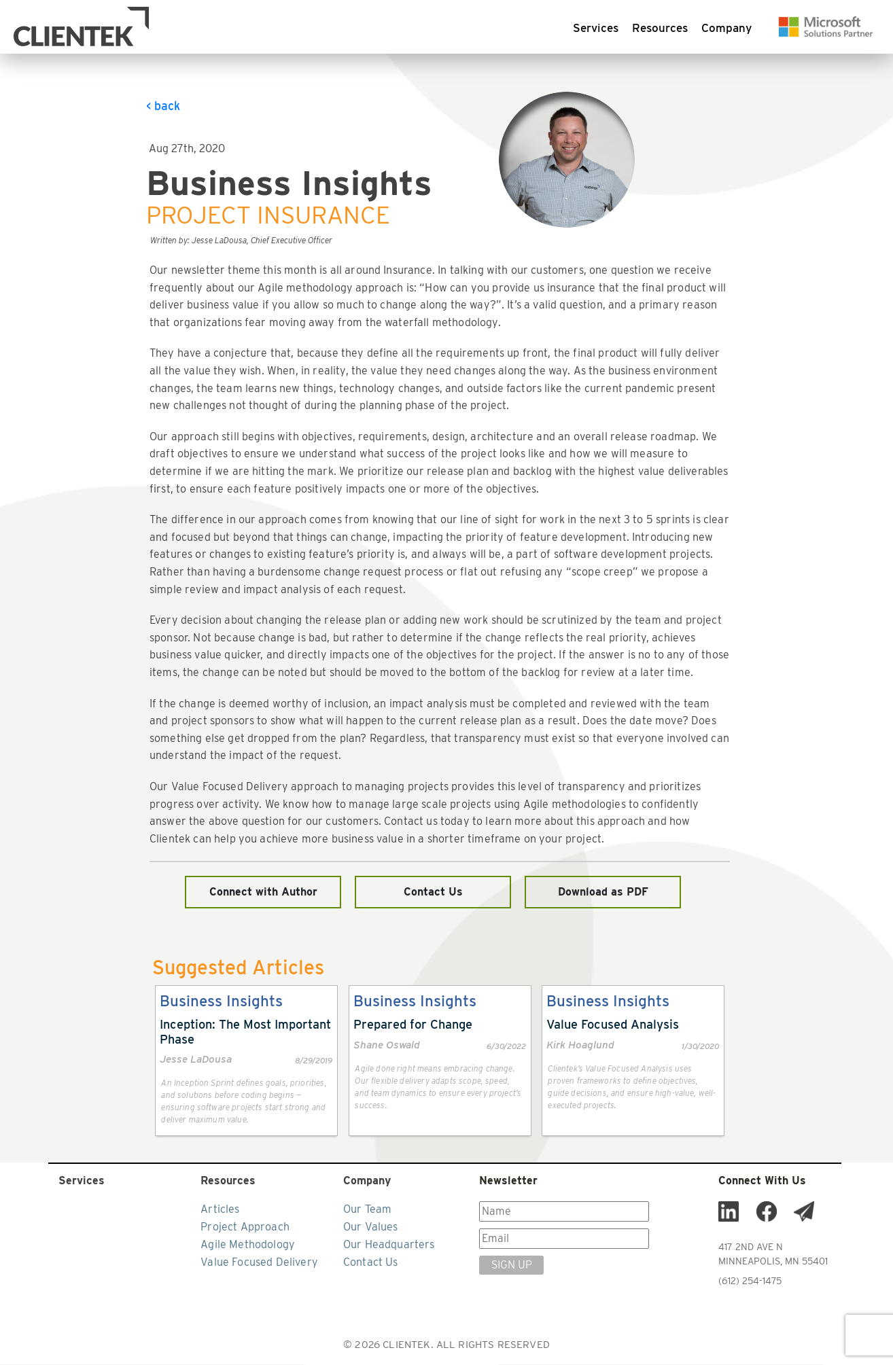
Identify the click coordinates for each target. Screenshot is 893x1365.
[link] (246, 1061)
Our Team (367, 1209)
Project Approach (245, 1227)
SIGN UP (511, 1265)
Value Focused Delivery (259, 1262)
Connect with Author (263, 892)
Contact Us (433, 892)
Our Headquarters (389, 1245)
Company (726, 28)
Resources (660, 28)
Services (595, 28)
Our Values (370, 1227)
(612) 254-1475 (750, 1281)
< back (163, 106)
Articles (219, 1209)
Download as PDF (603, 892)
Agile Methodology (247, 1245)
